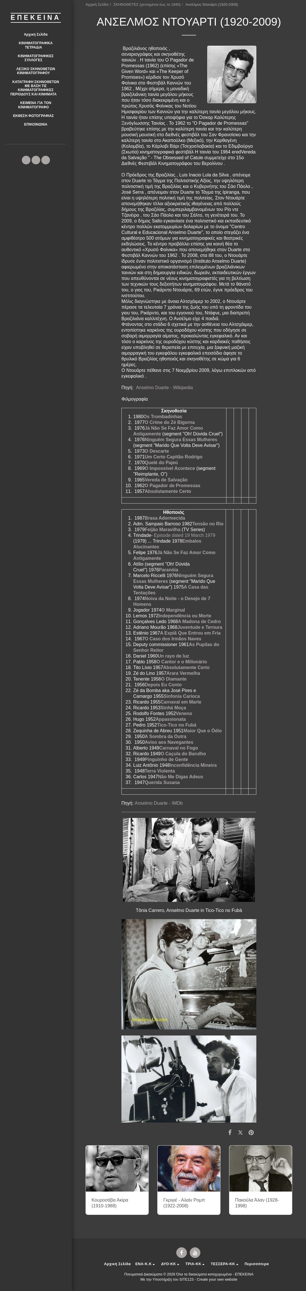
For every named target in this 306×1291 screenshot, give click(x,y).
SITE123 (186, 1279)
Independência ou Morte (184, 615)
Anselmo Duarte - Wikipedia (164, 387)
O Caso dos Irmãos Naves (173, 638)
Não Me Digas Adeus (180, 776)
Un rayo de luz (173, 656)
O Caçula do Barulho (183, 753)
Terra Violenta (160, 771)
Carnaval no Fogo (178, 748)
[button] (36, 45)
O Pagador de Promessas (172, 485)
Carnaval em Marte (180, 702)
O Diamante (174, 679)
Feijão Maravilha (163, 529)
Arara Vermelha (183, 673)
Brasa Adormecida (165, 518)
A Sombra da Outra (165, 736)
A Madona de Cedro (199, 621)
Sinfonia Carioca (182, 696)
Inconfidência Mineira (193, 765)
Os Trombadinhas (163, 416)
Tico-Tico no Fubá (176, 725)
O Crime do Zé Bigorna (170, 422)
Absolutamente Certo (168, 491)
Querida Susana (162, 782)
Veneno (184, 713)
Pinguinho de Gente (166, 759)
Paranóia (168, 569)
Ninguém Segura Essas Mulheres (181, 439)
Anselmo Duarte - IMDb (159, 803)
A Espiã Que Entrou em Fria (190, 633)
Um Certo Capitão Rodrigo (173, 456)
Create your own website (217, 1279)
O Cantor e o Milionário (181, 661)
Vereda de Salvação (166, 479)
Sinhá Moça (173, 707)
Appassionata (171, 719)
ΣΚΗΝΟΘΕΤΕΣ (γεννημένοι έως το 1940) (147, 4)
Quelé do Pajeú (161, 462)
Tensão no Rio (207, 523)
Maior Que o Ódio (202, 730)
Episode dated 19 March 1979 (184, 535)
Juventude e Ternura (199, 627)
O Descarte (157, 451)
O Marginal (173, 610)
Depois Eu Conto (163, 684)
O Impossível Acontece (170, 468)
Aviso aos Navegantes (169, 742)
